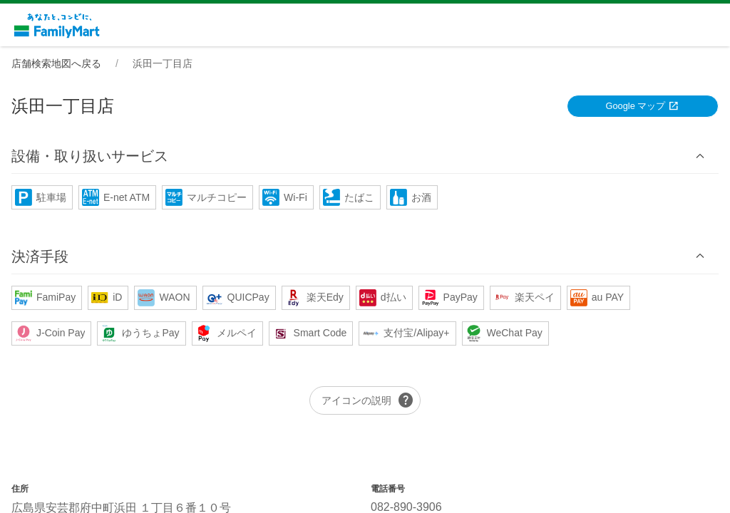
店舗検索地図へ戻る (56, 63)
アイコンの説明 (368, 400)
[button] (365, 156)
